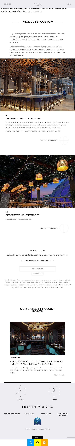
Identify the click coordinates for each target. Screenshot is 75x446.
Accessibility (46, 414)
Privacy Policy (29, 414)
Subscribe (37, 274)
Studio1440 (45, 429)
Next (69, 352)
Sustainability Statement (63, 414)
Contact (7, 4)
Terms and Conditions (12, 414)
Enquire (37, 438)
